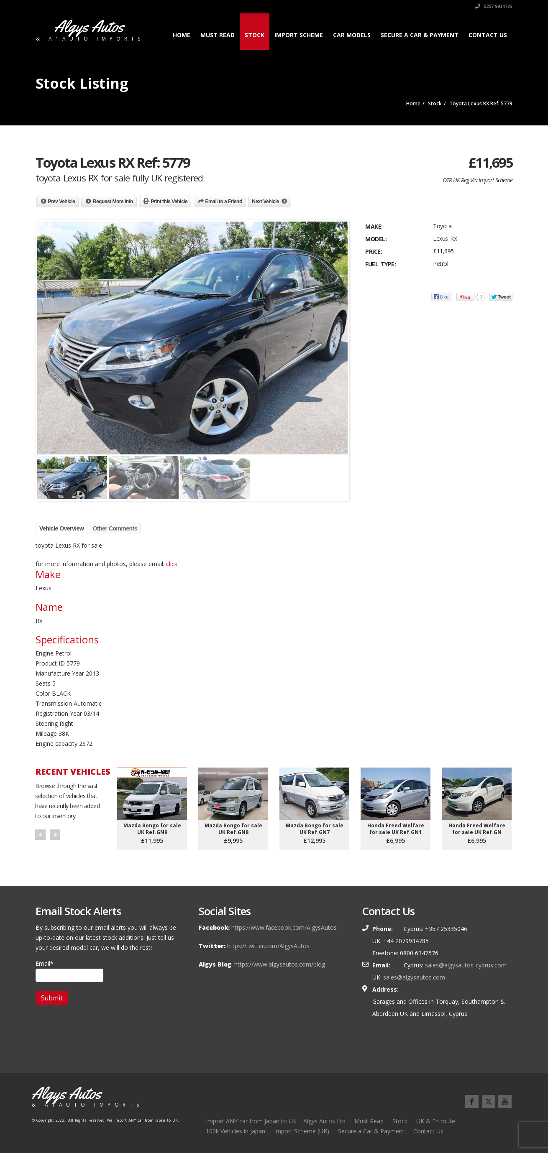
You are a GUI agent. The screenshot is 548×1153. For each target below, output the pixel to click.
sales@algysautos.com (414, 977)
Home (181, 35)
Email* (69, 970)
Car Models (352, 35)
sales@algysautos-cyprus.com (466, 965)
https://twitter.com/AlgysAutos (268, 946)
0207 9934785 (493, 6)
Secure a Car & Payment (419, 35)
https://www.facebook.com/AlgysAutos (284, 927)
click (171, 564)
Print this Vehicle (169, 201)
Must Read (217, 35)
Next (55, 834)
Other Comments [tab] (114, 528)
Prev (40, 834)
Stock (254, 35)
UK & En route (435, 1121)
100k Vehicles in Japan (235, 1131)
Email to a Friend (223, 201)
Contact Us (488, 35)
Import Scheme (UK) (301, 1131)
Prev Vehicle (61, 201)
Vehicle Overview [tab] (61, 528)
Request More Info (113, 201)
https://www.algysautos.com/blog (279, 964)
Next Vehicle (265, 201)
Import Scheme (298, 35)
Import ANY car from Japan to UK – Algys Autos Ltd (276, 1121)
